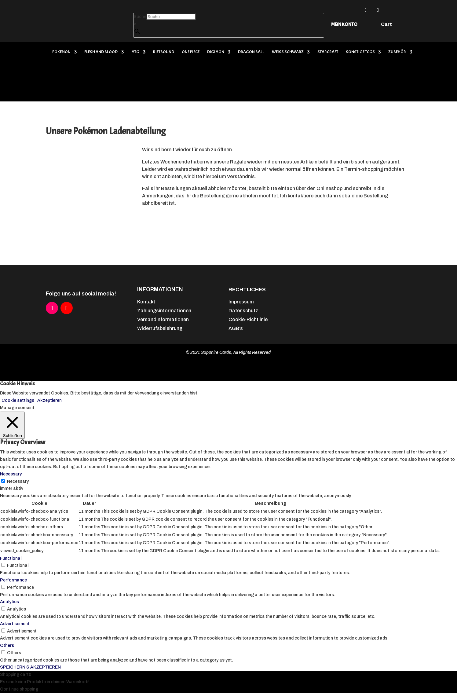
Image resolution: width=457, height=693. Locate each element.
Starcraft (327, 52)
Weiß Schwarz (288, 52)
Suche (139, 16)
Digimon (215, 52)
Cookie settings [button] (18, 400)
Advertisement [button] (15, 624)
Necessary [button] (11, 474)
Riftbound (163, 52)
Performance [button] (13, 580)
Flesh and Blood (101, 52)
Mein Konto (344, 24)
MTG (135, 52)
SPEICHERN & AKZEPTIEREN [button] (30, 667)
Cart (386, 24)
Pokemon (61, 52)
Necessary (18, 481)
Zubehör (397, 52)
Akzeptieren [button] (49, 400)
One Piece (190, 52)
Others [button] (7, 645)
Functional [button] (10, 558)
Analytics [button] (9, 602)
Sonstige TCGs (360, 52)
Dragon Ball (251, 52)
